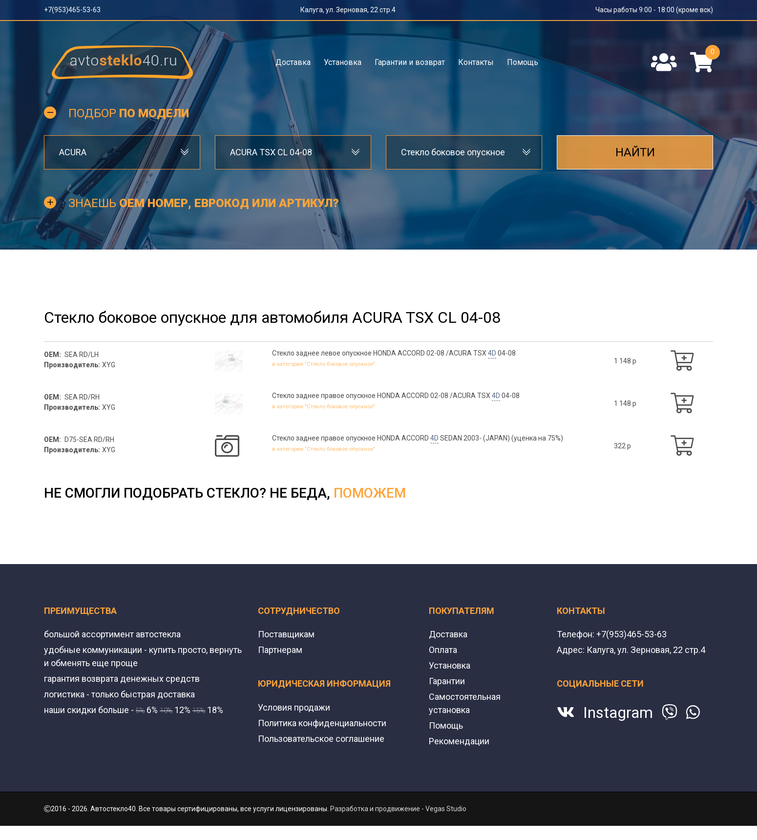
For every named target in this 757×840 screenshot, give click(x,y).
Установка (342, 62)
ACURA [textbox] (72, 152)
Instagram (618, 712)
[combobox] (122, 152)
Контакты (476, 62)
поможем (370, 493)
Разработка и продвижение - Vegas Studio (398, 809)
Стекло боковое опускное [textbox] (453, 152)
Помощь (522, 62)
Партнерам (280, 650)
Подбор (128, 113)
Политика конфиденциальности (322, 723)
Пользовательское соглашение (321, 739)
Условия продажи (294, 707)
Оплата (443, 650)
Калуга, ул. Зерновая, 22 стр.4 (348, 10)
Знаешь (203, 203)
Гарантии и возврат (410, 62)
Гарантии (447, 681)
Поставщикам (286, 634)
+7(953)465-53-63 (72, 10)
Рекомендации (459, 741)
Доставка (293, 62)
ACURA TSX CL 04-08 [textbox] (271, 152)
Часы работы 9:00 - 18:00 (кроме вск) (654, 10)
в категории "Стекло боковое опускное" (332, 363)
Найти (635, 152)
